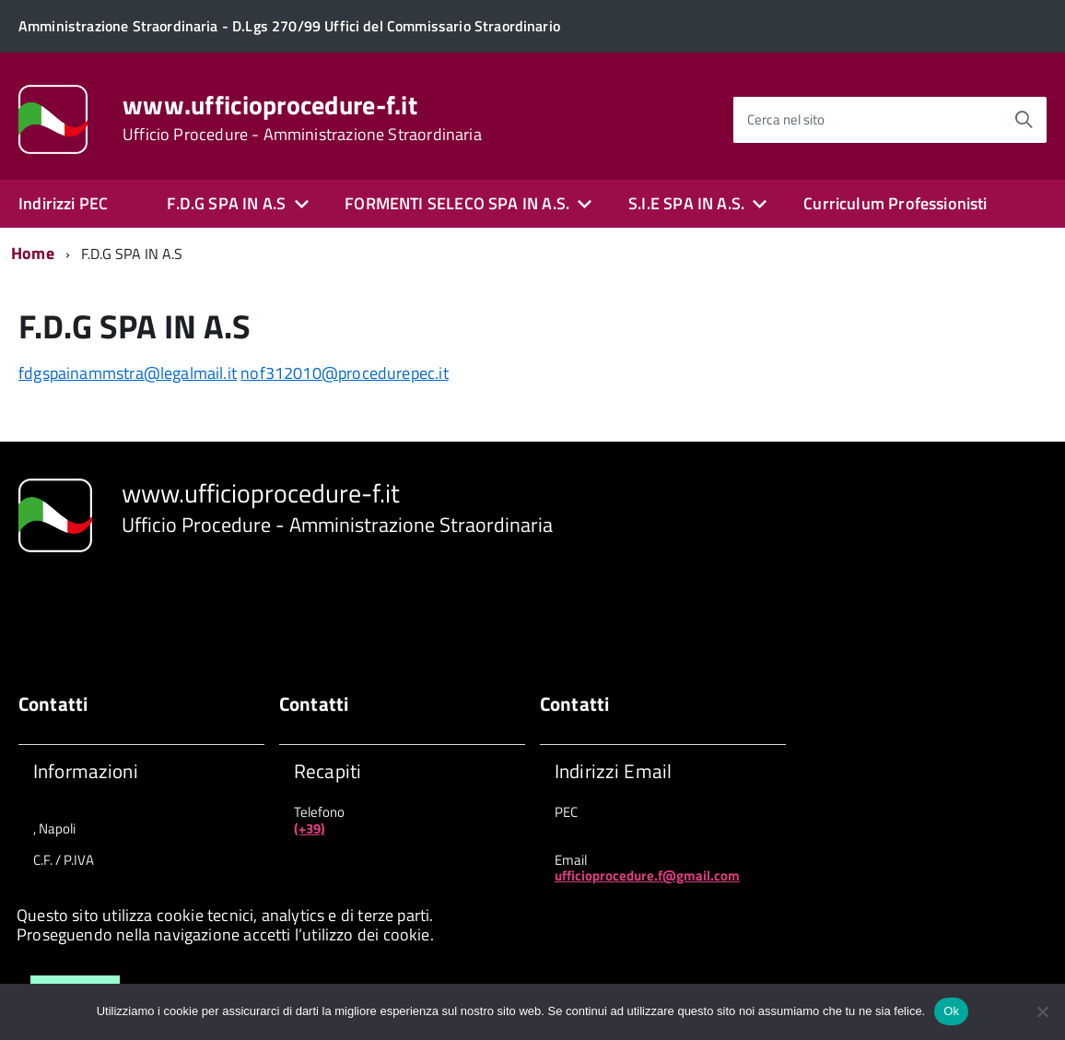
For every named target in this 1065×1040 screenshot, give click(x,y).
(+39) (309, 828)
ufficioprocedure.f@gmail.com (647, 875)
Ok (951, 1011)
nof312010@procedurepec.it (344, 372)
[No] (1042, 1011)
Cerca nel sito (786, 119)
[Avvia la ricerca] (1024, 120)
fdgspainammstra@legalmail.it (127, 372)
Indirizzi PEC (63, 203)
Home (32, 253)
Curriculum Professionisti (895, 203)
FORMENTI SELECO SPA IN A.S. (457, 203)
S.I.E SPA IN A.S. (686, 203)
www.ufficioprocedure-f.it (302, 118)
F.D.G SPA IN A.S (226, 203)
